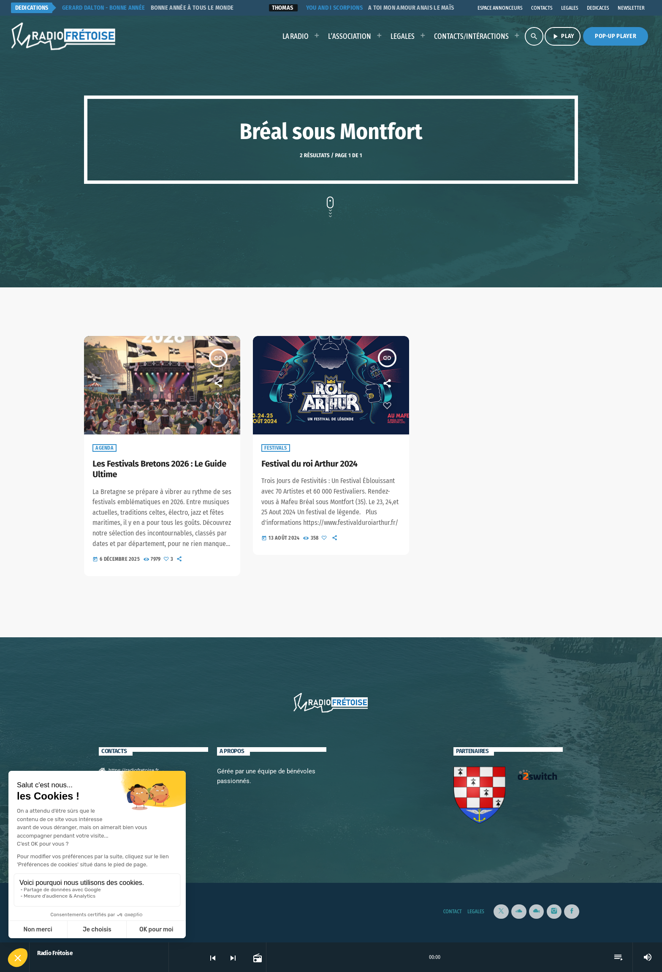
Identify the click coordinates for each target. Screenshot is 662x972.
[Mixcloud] (536, 911)
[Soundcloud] (518, 911)
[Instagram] (554, 911)
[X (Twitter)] (501, 911)
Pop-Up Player (615, 36)
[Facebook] (571, 911)
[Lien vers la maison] (64, 36)
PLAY (562, 36)
